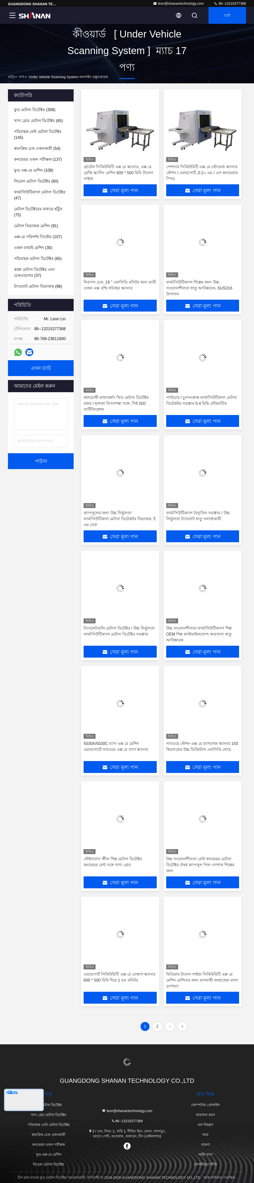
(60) (36, 181)
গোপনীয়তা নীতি (205, 1164)
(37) (34, 272)
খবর (205, 1135)
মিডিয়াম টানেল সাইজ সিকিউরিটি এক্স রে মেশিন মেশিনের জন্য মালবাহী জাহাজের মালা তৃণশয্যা (202, 980)
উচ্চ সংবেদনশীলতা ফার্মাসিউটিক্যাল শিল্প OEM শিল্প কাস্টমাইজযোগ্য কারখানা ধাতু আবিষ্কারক (199, 634)
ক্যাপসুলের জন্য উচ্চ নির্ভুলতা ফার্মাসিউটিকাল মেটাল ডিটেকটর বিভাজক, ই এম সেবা (119, 519)
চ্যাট (227, 15)
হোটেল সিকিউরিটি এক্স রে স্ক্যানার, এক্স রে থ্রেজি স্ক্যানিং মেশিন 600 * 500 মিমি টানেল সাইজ (118, 173)
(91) (36, 226)
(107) (38, 237)
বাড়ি (11, 77)
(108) (33, 170)
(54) (37, 148)
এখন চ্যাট (41, 368)
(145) (37, 134)
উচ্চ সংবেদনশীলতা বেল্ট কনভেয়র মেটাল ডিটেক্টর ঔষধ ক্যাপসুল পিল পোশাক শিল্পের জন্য (200, 865)
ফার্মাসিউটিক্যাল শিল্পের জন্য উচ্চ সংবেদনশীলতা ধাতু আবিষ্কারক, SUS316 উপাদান (199, 288)
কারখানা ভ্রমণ (205, 1115)
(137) (38, 159)
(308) (34, 110)
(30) (33, 248)
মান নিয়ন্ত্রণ (205, 1125)
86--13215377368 (230, 3)
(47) (39, 195)
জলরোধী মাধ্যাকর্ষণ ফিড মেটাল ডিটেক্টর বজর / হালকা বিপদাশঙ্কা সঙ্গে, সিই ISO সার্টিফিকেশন (116, 403)
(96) (38, 286)
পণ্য (21, 77)
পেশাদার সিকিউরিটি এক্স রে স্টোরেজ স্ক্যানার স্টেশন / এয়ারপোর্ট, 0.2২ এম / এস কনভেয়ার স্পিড (202, 173)
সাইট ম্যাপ (205, 1154)
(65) (38, 121)
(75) (38, 212)
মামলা (205, 1145)
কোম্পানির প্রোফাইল (205, 1105)
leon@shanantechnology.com (178, 3)
